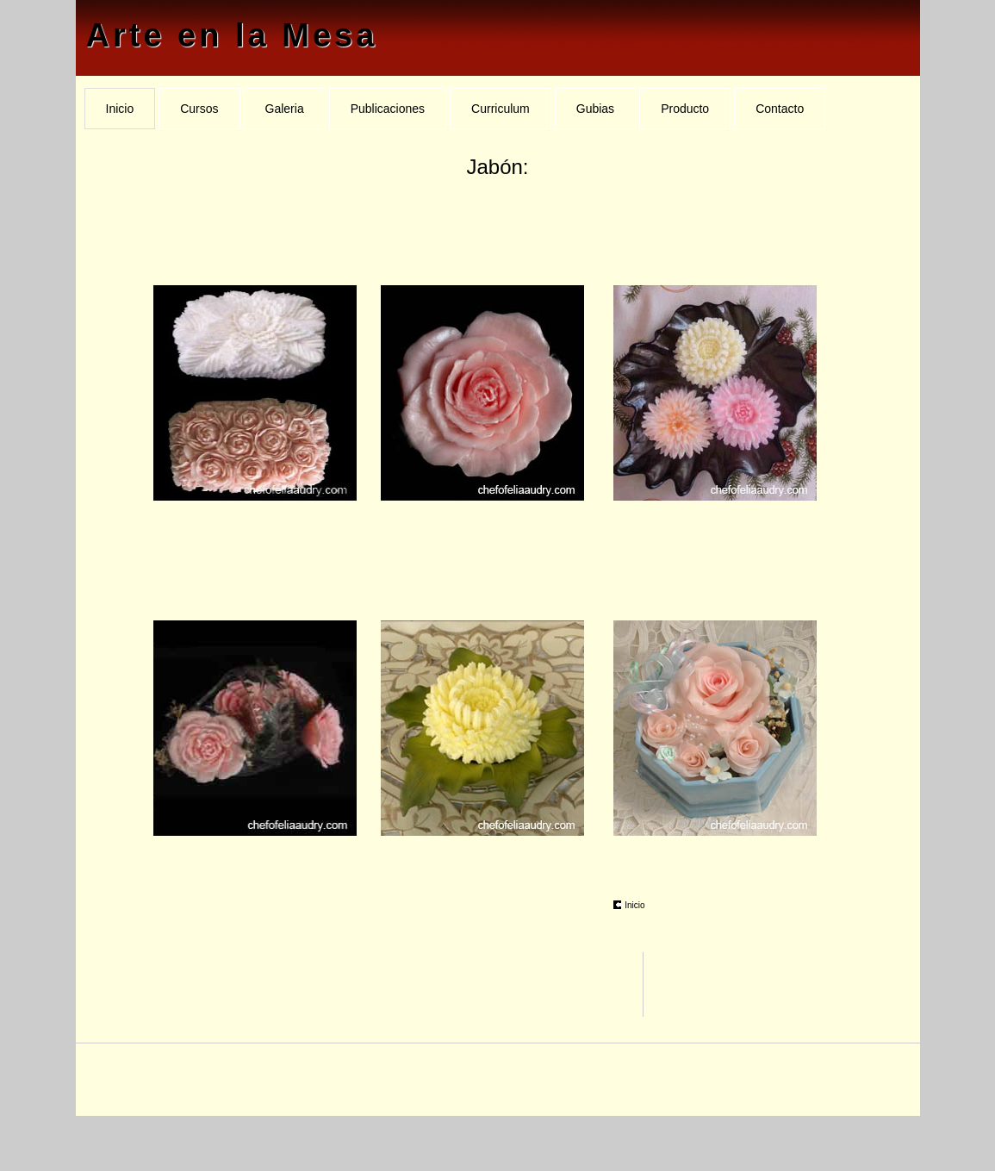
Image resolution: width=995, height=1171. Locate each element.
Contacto (780, 108)
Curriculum (500, 108)
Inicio (120, 108)
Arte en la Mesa (232, 35)
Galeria (284, 108)
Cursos (199, 108)
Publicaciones (388, 108)
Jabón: (497, 166)
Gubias (595, 108)
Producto (685, 108)
